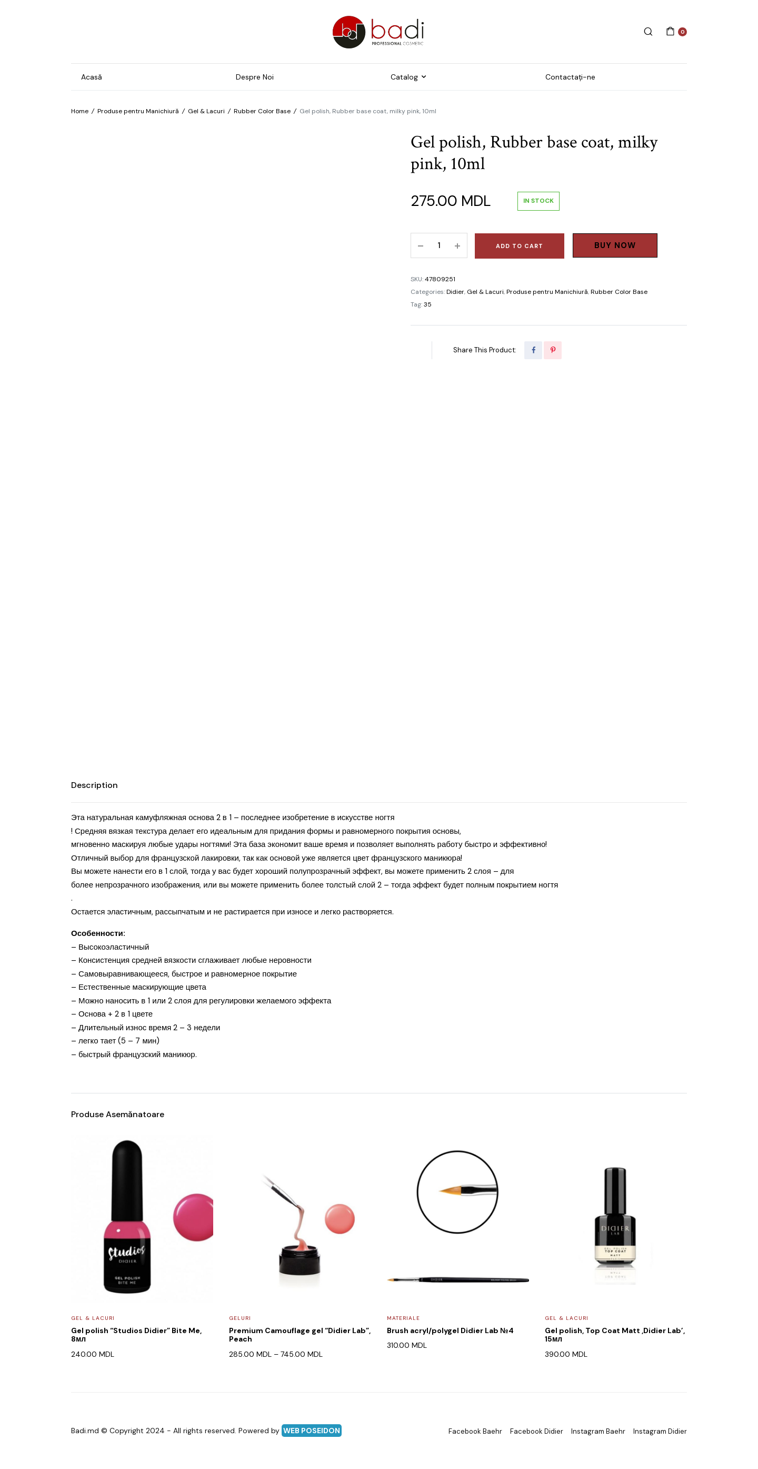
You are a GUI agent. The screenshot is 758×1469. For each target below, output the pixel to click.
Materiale (403, 1318)
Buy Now (615, 245)
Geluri (240, 1318)
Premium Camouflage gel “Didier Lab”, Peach (300, 1335)
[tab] (94, 785)
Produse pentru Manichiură (138, 111)
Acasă (91, 77)
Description (94, 785)
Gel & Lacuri (206, 111)
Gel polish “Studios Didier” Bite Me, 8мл (136, 1335)
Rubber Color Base (262, 111)
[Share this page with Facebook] (533, 350)
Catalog (404, 77)
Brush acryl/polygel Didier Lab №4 (450, 1330)
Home (79, 111)
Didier (455, 292)
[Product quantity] (439, 245)
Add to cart (519, 246)
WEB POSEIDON (311, 1430)
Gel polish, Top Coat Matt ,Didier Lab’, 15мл (615, 1335)
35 (428, 304)
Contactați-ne (570, 77)
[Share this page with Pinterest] (553, 350)
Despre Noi (255, 77)
